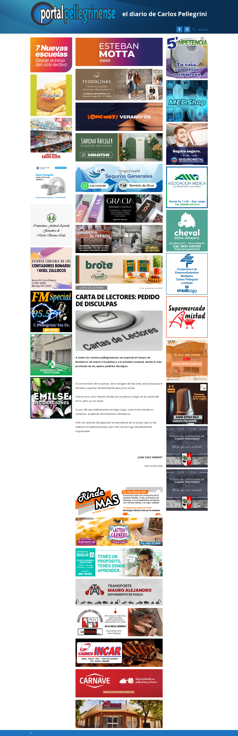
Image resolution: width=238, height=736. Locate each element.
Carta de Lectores (91, 288)
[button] (199, 30)
